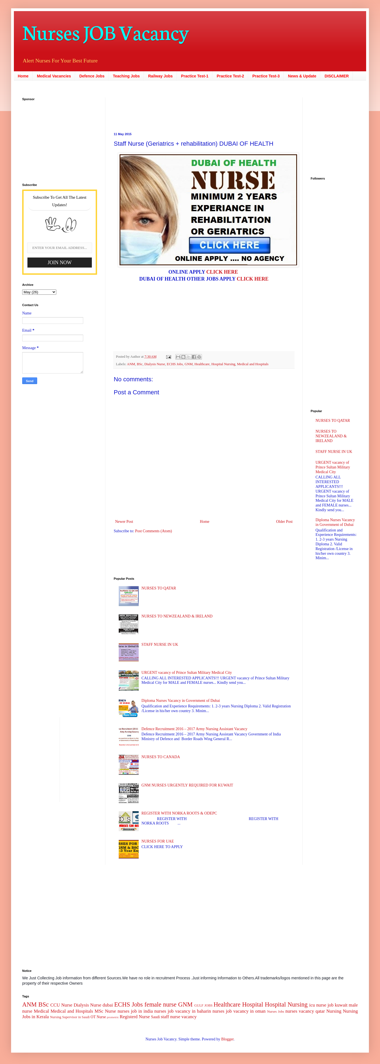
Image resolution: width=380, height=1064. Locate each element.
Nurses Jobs (275, 1011)
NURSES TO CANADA (160, 757)
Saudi (155, 1017)
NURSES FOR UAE (157, 841)
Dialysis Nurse (155, 364)
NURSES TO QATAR (158, 588)
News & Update (302, 76)
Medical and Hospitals (252, 364)
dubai (108, 1005)
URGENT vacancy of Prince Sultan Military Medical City (186, 672)
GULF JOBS (203, 1005)
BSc (140, 364)
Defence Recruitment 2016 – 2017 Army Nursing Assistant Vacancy (194, 729)
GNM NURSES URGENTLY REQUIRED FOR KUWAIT (187, 785)
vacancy (189, 1016)
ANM (131, 364)
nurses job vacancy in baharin (182, 1011)
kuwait (341, 1005)
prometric (113, 1017)
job (330, 1005)
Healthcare (202, 364)
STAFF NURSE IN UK (159, 644)
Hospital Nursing (223, 364)
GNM (188, 364)
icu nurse (317, 1005)
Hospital (252, 1004)
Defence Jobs (92, 76)
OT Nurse (98, 1017)
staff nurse (170, 1016)
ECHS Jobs (175, 364)
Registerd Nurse (135, 1016)
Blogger (227, 1039)
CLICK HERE (222, 272)
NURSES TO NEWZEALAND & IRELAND (176, 616)
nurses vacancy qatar (305, 1011)
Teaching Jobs (126, 76)
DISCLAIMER (337, 76)
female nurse (160, 1004)
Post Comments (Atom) (153, 531)
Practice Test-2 (230, 76)
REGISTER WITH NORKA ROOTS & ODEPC (179, 813)
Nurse (110, 1011)
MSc (99, 1011)
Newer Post (124, 522)
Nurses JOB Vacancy (105, 31)
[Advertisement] (169, 109)
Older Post (284, 522)
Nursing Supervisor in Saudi (70, 1017)
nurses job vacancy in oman (238, 1011)
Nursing (333, 1011)
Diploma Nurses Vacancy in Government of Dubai (180, 701)
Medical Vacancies (54, 76)
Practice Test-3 (266, 76)
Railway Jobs (160, 76)
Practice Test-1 (195, 76)
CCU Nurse (61, 1005)
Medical (41, 1011)
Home (23, 76)
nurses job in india (135, 1011)
